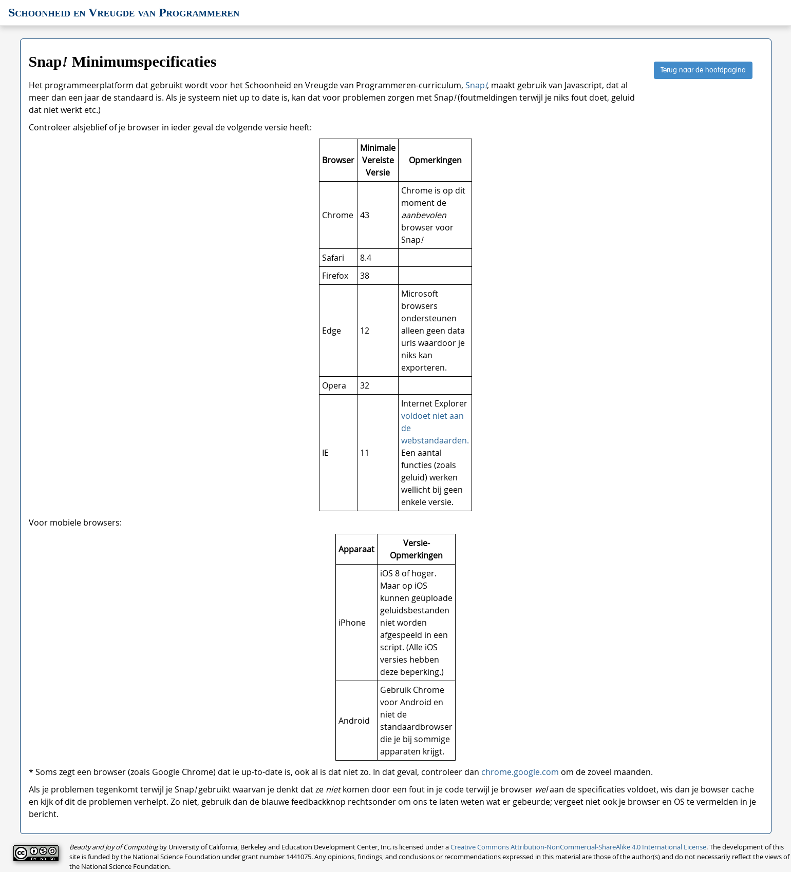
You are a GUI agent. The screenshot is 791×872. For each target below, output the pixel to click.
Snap (476, 85)
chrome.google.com (520, 772)
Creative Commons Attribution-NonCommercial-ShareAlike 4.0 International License (578, 847)
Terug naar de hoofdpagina (703, 70)
